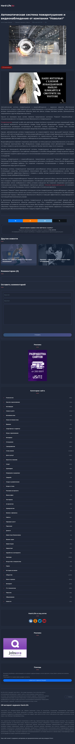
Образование (10, 597)
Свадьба (8, 477)
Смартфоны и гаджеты (13, 429)
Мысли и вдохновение (13, 402)
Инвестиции (10, 544)
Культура (8, 557)
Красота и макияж (11, 460)
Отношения (9, 442)
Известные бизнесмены (13, 535)
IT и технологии (11, 588)
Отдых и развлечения (12, 482)
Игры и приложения (12, 433)
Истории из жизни (11, 570)
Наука (8, 566)
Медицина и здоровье (13, 473)
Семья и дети (10, 411)
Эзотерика (9, 500)
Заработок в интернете (13, 553)
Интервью (9, 438)
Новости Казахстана (12, 420)
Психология (9, 398)
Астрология (9, 504)
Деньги (8, 531)
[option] (19, 255)
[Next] (73, 240)
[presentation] (15, 329)
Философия (9, 495)
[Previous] (70, 240)
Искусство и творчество (13, 562)
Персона (8, 593)
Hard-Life (8, 5)
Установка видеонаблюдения (55, 185)
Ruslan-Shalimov (8, 22)
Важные (8, 424)
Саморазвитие (10, 446)
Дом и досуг (10, 455)
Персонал (9, 526)
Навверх (69, 697)
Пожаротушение (6, 122)
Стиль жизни (10, 451)
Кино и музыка (10, 579)
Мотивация (9, 407)
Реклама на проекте (12, 491)
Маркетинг (9, 548)
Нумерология (10, 509)
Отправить (38, 335)
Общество (9, 575)
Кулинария (9, 469)
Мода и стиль (10, 486)
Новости (8, 602)
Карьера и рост (11, 522)
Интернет (9, 584)
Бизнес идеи (10, 540)
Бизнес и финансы (20, 22)
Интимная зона (10, 415)
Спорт (8, 464)
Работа (28, 22)
